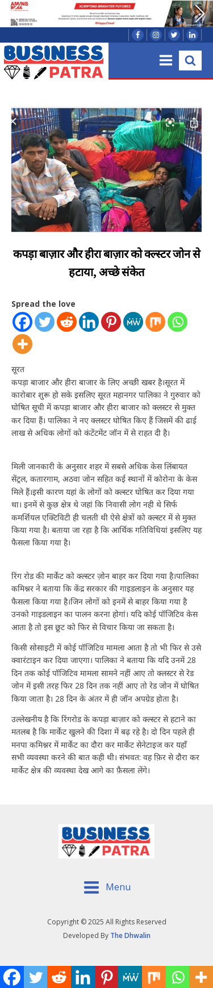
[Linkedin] (89, 322)
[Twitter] (45, 322)
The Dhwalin (130, 935)
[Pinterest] (111, 322)
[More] (22, 344)
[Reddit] (67, 322)
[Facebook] (22, 322)
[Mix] (155, 322)
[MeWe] (133, 322)
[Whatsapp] (177, 322)
